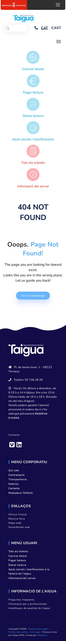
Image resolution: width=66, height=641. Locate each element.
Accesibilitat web (19, 527)
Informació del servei (33, 186)
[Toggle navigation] (58, 41)
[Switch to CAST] (56, 28)
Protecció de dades (38, 628)
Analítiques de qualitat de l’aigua (29, 608)
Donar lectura (33, 116)
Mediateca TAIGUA (20, 493)
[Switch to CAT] (44, 28)
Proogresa (42, 635)
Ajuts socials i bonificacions (33, 139)
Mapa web (14, 523)
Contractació (16, 475)
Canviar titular (33, 69)
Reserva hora (16, 518)
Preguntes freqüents (21, 599)
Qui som (13, 470)
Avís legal (35, 632)
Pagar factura (33, 92)
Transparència (17, 479)
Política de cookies (18, 632)
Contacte (14, 435)
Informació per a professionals (27, 604)
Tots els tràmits (33, 162)
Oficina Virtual (17, 514)
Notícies (13, 484)
